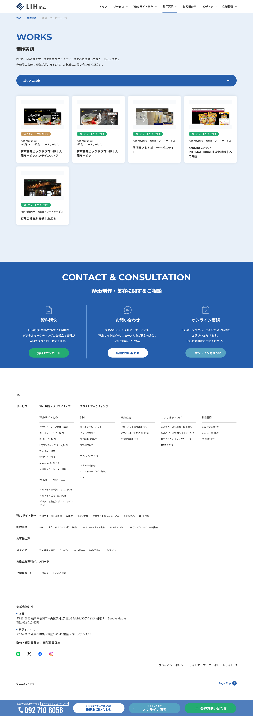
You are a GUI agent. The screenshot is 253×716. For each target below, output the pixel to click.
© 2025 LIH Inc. (25, 683)
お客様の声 (189, 6)
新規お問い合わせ (126, 363)
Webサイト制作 (143, 6)
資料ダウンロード (47, 363)
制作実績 (168, 6)
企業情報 (227, 6)
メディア (207, 6)
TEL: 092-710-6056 (27, 622)
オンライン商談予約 (205, 363)
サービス (118, 6)
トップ (103, 6)
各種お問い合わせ (213, 708)
